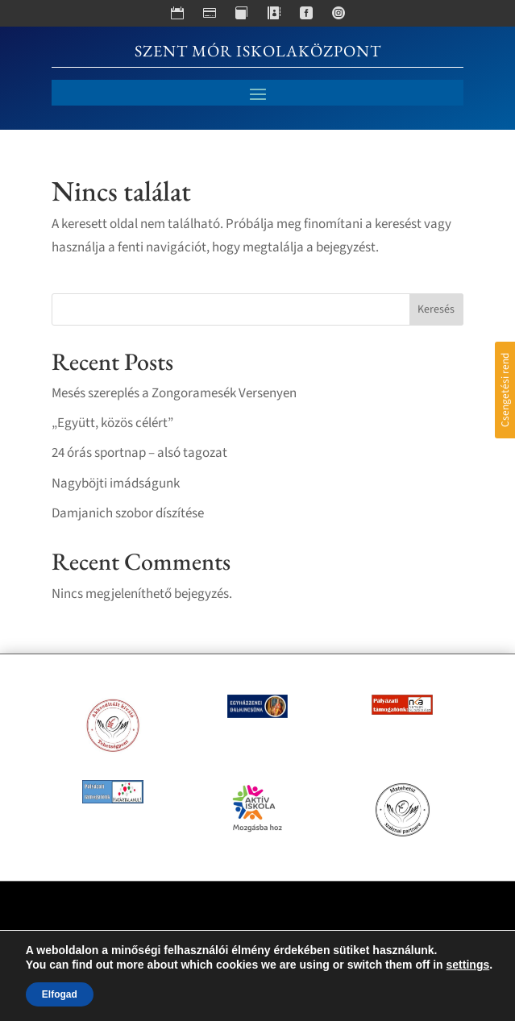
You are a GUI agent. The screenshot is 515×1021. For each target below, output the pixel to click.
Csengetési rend (505, 390)
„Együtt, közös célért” (112, 423)
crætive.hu (199, 963)
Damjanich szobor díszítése (128, 513)
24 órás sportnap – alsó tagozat (139, 453)
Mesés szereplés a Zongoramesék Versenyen (174, 393)
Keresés (436, 309)
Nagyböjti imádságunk (116, 483)
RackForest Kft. (333, 963)
